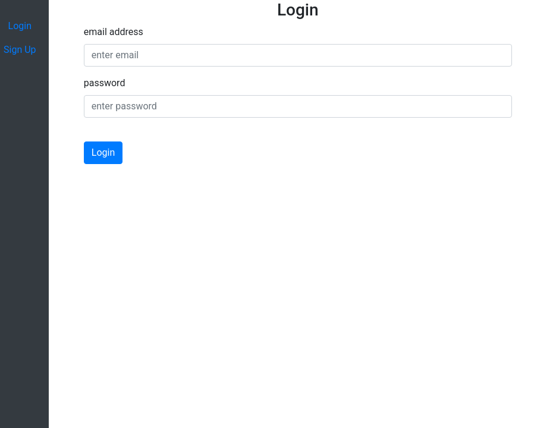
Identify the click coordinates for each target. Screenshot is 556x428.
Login (103, 152)
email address (113, 31)
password (104, 83)
